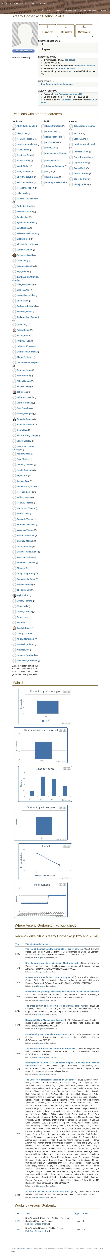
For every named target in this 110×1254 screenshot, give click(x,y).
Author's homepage (63, 84)
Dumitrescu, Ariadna (26, 352)
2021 (17, 1221)
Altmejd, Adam (81, 184)
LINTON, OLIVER (25, 177)
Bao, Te (49, 171)
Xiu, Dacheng (23, 386)
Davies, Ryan (23, 481)
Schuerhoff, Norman (26, 346)
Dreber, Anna (23, 290)
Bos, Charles (23, 459)
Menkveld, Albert (25, 644)
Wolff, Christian (24, 403)
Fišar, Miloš (50, 160)
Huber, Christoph (53, 126)
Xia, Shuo (21, 622)
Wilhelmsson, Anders (27, 486)
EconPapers (47, 84)
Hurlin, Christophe (25, 535)
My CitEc (39, 11)
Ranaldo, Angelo (25, 419)
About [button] (104, 11)
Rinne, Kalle (22, 606)
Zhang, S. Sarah (24, 357)
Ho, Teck (78, 133)
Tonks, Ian (22, 392)
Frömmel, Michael (25, 524)
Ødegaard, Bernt (25, 284)
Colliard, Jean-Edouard (28, 317)
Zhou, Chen (22, 301)
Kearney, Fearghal (25, 139)
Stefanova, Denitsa (26, 563)
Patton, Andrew (24, 612)
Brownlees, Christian (27, 661)
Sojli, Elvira (22, 271)
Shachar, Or (22, 568)
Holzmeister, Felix (25, 295)
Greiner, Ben (51, 131)
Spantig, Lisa (51, 177)
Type (78, 1213)
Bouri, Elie (22, 430)
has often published (85, 65)
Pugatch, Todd (81, 162)
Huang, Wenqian (25, 414)
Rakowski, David (25, 255)
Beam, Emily (80, 168)
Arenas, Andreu (81, 173)
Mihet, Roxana (24, 381)
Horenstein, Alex (25, 492)
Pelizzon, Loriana (25, 182)
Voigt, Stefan (23, 166)
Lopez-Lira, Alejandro (27, 144)
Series (54, 3)
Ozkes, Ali (50, 148)
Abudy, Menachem (26, 639)
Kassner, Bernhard (26, 655)
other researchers (66, 68)
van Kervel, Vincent (26, 508)
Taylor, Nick (22, 595)
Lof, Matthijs (23, 228)
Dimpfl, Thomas (24, 601)
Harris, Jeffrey (23, 160)
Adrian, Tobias (24, 497)
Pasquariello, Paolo (26, 579)
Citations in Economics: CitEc (19, 3)
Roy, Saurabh (23, 375)
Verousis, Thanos (25, 530)
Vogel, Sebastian (25, 557)
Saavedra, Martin (82, 157)
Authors (43, 3)
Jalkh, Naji (22, 193)
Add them (66, 100)
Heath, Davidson (25, 470)
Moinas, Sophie (24, 584)
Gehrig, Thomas (24, 633)
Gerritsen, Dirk (24, 155)
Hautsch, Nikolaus (25, 424)
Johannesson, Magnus (28, 362)
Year (18, 944)
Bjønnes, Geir (23, 239)
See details (69, 60)
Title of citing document (38, 944)
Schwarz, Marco (24, 311)
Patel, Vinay (22, 260)
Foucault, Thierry (25, 519)
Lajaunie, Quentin (25, 266)
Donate (58, 11)
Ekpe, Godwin (80, 179)
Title (28, 1213)
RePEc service (24, 1249)
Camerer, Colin (81, 152)
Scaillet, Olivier (24, 628)
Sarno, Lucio (23, 514)
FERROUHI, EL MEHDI (27, 126)
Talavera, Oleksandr (26, 233)
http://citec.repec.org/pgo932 (68, 94)
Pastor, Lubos (23, 335)
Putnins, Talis (23, 341)
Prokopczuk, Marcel (26, 306)
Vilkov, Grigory (24, 441)
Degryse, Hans (24, 370)
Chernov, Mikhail (25, 541)
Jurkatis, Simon (24, 250)
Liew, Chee (22, 133)
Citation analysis (42, 1224)
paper (55, 958)
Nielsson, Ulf (23, 650)
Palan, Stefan (23, 330)
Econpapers (41, 958)
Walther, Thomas (25, 465)
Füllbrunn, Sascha (25, 397)
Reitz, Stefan (23, 150)
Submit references (88, 11)
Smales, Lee (23, 217)
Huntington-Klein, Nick (56, 182)
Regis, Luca (22, 617)
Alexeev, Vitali (23, 454)
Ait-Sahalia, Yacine (26, 244)
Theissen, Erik (24, 590)
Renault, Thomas (25, 503)
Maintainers (70, 11)
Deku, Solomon (24, 546)
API (48, 11)
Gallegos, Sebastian (54, 166)
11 (70, 71)
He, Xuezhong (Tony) (27, 435)
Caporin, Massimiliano (27, 199)
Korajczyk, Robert (25, 188)
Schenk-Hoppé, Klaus (27, 552)
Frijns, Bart (22, 475)
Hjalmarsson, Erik (25, 222)
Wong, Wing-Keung (26, 573)
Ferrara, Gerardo (25, 211)
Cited (87, 1213)
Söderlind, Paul (24, 206)
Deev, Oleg (22, 324)
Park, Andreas (23, 171)
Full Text (29, 1224)
